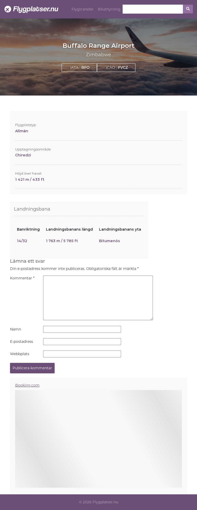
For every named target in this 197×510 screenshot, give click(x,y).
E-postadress (21, 341)
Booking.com (27, 385)
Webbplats (19, 354)
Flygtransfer (83, 9)
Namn (15, 329)
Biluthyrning (109, 9)
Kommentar (22, 278)
